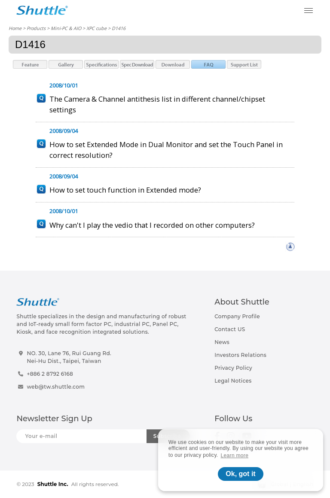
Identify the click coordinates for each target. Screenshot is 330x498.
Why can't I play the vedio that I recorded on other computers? (152, 225)
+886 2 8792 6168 (50, 374)
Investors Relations (240, 355)
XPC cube (96, 28)
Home (15, 28)
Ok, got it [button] (240, 473)
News (221, 342)
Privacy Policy (233, 368)
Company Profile (237, 316)
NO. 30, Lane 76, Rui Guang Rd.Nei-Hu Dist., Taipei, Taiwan (69, 357)
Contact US (229, 329)
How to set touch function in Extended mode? (125, 190)
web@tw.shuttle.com (56, 386)
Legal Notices (232, 380)
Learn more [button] (235, 456)
